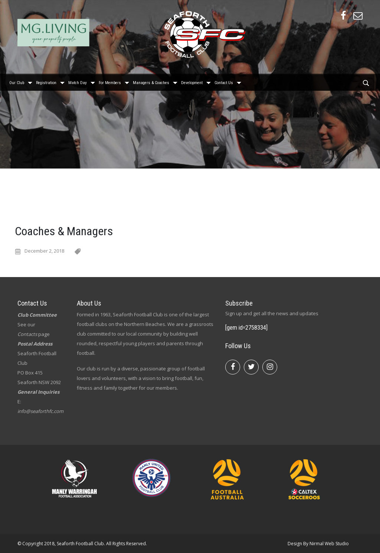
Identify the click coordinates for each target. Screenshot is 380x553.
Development (192, 81)
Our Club (16, 81)
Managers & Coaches (151, 81)
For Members (110, 81)
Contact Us (223, 81)
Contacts (27, 334)
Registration (46, 81)
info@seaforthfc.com (40, 411)
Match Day (77, 81)
